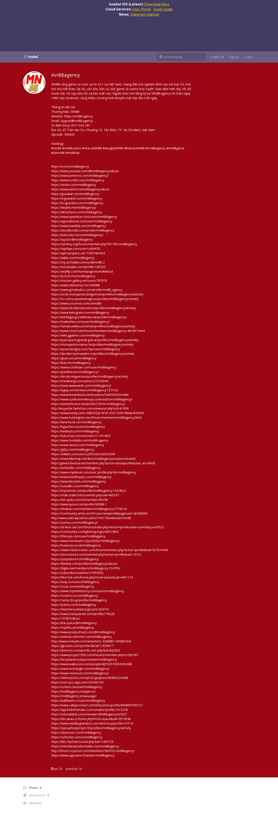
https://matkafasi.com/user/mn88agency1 (80, 322)
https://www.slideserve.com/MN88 (75, 285)
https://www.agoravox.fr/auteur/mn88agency (82, 755)
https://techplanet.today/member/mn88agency (84, 659)
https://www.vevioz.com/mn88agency (77, 445)
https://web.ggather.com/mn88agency (78, 335)
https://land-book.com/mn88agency (76, 422)
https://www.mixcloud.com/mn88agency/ (80, 673)
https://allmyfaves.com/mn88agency (76, 212)
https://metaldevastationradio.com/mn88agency (85, 746)
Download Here (156, 4)
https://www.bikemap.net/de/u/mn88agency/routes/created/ (93, 459)
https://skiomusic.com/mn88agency (76, 732)
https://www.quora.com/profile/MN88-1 (79, 504)
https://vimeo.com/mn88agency (73, 185)
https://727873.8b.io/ (65, 618)
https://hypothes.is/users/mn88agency (78, 427)
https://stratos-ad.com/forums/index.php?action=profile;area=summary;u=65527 (107, 527)
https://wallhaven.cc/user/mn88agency (78, 700)
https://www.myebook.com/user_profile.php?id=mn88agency (93, 472)
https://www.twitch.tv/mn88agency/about (80, 189)
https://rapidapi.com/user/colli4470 (75, 249)
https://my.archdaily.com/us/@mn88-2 (78, 262)
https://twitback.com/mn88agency (75, 431)
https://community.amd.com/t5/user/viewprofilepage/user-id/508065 (99, 513)
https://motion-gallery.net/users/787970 (79, 280)
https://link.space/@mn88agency (74, 623)
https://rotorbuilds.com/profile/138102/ (78, 267)
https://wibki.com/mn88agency (72, 258)
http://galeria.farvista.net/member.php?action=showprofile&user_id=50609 (103, 463)
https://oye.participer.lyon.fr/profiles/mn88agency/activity (91, 728)
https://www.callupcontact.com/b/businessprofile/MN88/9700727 (97, 705)
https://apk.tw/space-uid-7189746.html (78, 253)
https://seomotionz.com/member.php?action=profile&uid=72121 (96, 554)
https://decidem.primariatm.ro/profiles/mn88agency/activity (92, 354)
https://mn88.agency (78, 116)
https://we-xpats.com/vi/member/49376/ (79, 500)
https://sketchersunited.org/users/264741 (80, 609)
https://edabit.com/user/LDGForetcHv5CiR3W (83, 454)
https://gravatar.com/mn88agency (75, 194)
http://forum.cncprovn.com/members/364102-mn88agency (92, 751)
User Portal (141, 9)
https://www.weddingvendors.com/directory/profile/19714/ (92, 723)
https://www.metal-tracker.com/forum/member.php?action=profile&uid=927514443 (109, 550)
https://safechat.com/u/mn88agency (76, 737)
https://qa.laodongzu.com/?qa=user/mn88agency (85, 349)
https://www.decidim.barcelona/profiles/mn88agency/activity (93, 308)
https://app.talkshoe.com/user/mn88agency (81, 221)
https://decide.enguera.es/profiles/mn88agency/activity (89, 376)
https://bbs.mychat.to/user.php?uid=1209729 (82, 742)
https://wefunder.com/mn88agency (76, 468)
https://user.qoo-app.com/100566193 (77, 682)
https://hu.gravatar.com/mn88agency (77, 203)
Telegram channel (144, 14)
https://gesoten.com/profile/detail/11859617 (82, 646)
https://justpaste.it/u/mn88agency (75, 559)
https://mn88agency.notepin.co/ (73, 691)
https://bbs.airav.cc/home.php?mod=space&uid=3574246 (91, 719)
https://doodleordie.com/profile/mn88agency (82, 230)
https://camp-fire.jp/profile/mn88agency (79, 600)
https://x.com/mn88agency (70, 166)
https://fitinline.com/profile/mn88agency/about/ (84, 564)
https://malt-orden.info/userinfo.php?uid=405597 (85, 495)
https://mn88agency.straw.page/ (73, 696)
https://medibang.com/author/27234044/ (80, 381)
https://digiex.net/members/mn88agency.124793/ (85, 568)
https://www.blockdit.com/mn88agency (78, 481)
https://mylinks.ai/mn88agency (72, 627)
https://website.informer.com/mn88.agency (81, 637)
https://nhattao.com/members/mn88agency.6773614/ (89, 509)
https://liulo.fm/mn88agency (71, 363)
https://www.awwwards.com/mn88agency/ (81, 385)
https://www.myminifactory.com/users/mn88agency (87, 591)
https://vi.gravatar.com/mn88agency (76, 198)
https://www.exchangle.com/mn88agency (80, 669)
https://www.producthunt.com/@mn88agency (83, 632)
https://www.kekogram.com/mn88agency (80, 312)
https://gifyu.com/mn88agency (72, 449)
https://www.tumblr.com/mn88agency (77, 180)
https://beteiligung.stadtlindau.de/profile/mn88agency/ (89, 317)
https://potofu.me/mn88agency (73, 276)
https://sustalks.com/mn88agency (75, 486)
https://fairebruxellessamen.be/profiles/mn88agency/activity (93, 326)
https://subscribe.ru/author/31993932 (77, 573)
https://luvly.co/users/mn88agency (75, 582)
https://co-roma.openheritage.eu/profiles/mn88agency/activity (94, 299)
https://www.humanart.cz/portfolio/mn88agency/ (85, 541)
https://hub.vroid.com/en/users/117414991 (81, 436)
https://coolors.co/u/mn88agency (74, 595)
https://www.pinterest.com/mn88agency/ (80, 175)
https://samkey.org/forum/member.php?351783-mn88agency (94, 244)
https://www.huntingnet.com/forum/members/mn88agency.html (96, 417)
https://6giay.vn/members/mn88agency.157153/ (84, 390)
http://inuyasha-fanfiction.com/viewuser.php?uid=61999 (90, 408)
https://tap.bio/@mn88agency (72, 239)
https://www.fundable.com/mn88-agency (79, 440)
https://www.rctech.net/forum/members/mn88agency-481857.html (98, 331)
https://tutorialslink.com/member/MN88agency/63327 (89, 714)
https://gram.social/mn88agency (73, 358)
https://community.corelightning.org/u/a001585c (85, 532)
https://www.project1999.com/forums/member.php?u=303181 (94, 655)
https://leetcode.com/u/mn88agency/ (77, 235)
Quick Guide (163, 9)
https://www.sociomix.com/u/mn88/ (76, 303)
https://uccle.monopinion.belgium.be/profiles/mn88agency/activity (97, 294)
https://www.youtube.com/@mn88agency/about (85, 171)
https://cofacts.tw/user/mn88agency (76, 687)
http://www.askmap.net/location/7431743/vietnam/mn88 (91, 518)
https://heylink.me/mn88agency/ (73, 207)
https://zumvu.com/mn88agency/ (74, 522)
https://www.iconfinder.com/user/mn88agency (83, 367)
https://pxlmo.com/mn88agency (73, 605)
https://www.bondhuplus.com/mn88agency (81, 477)
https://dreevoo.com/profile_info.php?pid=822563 (85, 650)
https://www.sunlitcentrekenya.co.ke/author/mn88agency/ (91, 399)
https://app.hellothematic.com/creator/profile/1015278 (89, 710)
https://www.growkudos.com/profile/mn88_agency (86, 290)
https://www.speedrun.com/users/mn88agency (84, 217)
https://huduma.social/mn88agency (76, 545)
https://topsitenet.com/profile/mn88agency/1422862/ (88, 490)
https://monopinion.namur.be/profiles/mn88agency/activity (92, 344)
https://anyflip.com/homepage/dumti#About (82, 271)
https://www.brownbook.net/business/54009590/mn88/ (90, 395)
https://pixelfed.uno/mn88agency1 (75, 372)
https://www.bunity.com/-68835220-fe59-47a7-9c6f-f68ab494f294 (97, 413)
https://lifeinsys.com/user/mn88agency (78, 536)
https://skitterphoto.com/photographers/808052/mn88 (89, 678)
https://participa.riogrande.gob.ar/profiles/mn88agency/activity (94, 340)
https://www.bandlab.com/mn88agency (78, 226)
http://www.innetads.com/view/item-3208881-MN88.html (91, 641)
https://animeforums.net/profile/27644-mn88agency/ (88, 404)
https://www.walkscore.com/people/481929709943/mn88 (91, 664)
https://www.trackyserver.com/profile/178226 (83, 614)
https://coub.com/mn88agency (72, 586)
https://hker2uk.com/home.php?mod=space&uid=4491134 (92, 577)
